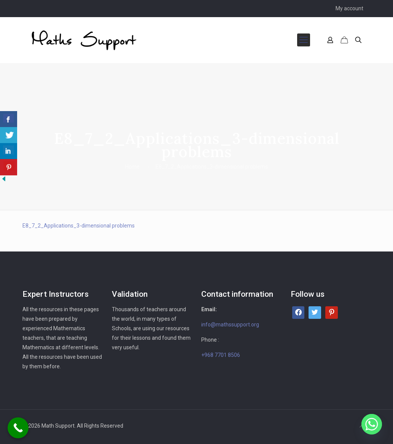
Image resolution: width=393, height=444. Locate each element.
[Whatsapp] (371, 424)
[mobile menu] (303, 39)
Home (132, 167)
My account (349, 8)
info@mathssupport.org (230, 324)
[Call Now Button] (18, 427)
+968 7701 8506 (220, 355)
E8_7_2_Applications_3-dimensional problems (78, 226)
